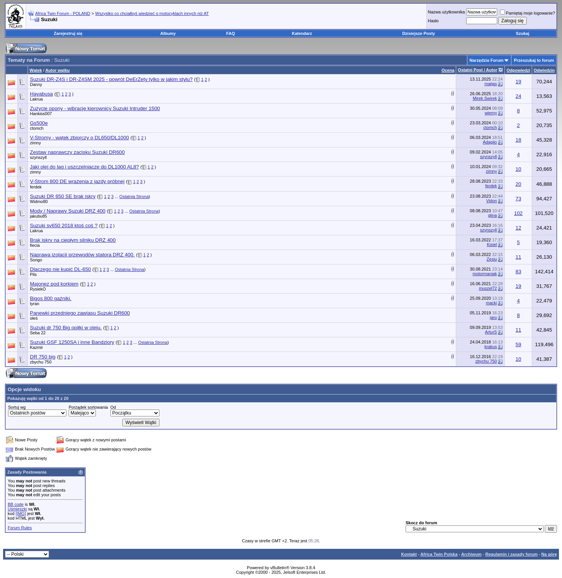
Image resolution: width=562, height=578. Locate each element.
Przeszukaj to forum (534, 60)
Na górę (549, 554)
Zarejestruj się (68, 33)
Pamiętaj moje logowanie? (527, 13)
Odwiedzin (544, 70)
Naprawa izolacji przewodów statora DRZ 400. (82, 255)
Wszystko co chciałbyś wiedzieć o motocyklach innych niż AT (152, 13)
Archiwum (471, 554)
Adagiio (490, 142)
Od (113, 407)
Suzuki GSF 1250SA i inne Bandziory (72, 342)
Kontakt (409, 554)
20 (518, 184)
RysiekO (38, 289)
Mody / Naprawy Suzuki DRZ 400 (67, 211)
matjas (491, 83)
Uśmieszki (17, 509)
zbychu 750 (40, 362)
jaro (493, 317)
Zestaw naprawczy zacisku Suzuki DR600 (77, 152)
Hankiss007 (41, 113)
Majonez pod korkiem (54, 284)
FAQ (230, 33)
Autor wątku (57, 70)
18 (518, 140)
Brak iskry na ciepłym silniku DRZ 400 (73, 240)
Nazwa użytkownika (446, 12)
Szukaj (522, 33)
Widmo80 (39, 201)
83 (518, 271)
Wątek (36, 70)
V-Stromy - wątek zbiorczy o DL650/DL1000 (79, 137)
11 (518, 257)
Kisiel (492, 244)
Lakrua (36, 99)
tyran (34, 303)
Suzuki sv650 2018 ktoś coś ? (63, 225)
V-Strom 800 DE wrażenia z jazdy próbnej (77, 181)
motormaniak (485, 273)
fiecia (35, 245)
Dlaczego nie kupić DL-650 (60, 269)
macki (491, 303)
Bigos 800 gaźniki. (50, 298)
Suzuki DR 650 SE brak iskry (62, 196)
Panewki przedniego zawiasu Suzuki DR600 (80, 313)
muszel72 (488, 288)
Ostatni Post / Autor (477, 70)
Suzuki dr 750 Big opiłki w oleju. (66, 327)
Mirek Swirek (485, 98)
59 (518, 344)
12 (518, 228)
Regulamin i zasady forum (511, 554)
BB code (16, 504)
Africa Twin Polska (439, 554)
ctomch (36, 128)
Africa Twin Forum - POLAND (62, 13)
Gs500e (39, 123)
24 (518, 96)
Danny (36, 84)
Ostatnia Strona (133, 196)
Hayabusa (41, 94)
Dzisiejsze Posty (418, 33)
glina (492, 215)
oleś (34, 318)
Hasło (433, 20)
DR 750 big (43, 357)
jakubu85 (38, 216)
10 (518, 169)
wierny (491, 113)
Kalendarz (302, 33)
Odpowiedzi (518, 70)
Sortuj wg (17, 407)
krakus (491, 346)
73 (518, 198)
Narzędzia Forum (487, 60)
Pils (33, 274)
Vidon (491, 200)
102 (518, 213)
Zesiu (491, 259)
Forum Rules (20, 527)
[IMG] (21, 513)
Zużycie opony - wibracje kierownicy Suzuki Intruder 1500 (95, 108)
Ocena (448, 70)
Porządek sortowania (88, 407)
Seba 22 (38, 332)
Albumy (168, 33)
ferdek (36, 187)
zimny (35, 142)
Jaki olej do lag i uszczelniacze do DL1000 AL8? (84, 167)
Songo (36, 260)
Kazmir (36, 347)
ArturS (491, 332)
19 (518, 81)
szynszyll (38, 157)
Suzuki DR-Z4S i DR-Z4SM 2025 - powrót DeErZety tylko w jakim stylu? (111, 79)
